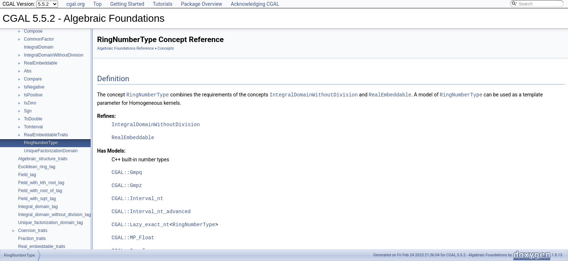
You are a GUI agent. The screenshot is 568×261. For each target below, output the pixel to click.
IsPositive (33, 95)
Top (97, 4)
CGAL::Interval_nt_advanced (151, 211)
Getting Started (127, 4)
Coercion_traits (32, 230)
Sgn (28, 110)
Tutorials (162, 4)
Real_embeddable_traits (41, 246)
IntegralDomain (38, 47)
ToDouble (33, 118)
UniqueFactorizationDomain (51, 150)
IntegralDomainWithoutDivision (53, 55)
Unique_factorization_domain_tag (50, 222)
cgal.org (75, 4)
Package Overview (201, 4)
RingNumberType (41, 142)
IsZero (30, 102)
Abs (28, 71)
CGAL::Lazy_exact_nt (141, 224)
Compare (33, 79)
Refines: (106, 116)
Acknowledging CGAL (255, 4)
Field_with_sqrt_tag (37, 198)
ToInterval (33, 126)
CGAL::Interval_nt (137, 198)
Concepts (166, 48)
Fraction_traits (32, 238)
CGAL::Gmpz (127, 185)
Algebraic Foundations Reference (125, 48)
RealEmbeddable (40, 63)
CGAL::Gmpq (127, 172)
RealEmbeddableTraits (46, 134)
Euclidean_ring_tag (36, 166)
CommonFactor (39, 39)
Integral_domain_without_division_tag (54, 214)
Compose (33, 31)
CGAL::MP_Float (133, 237)
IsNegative (34, 87)
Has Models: (111, 150)
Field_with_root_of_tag (40, 190)
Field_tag (27, 174)
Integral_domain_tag (38, 206)
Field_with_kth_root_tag (41, 182)
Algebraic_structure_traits (42, 158)
